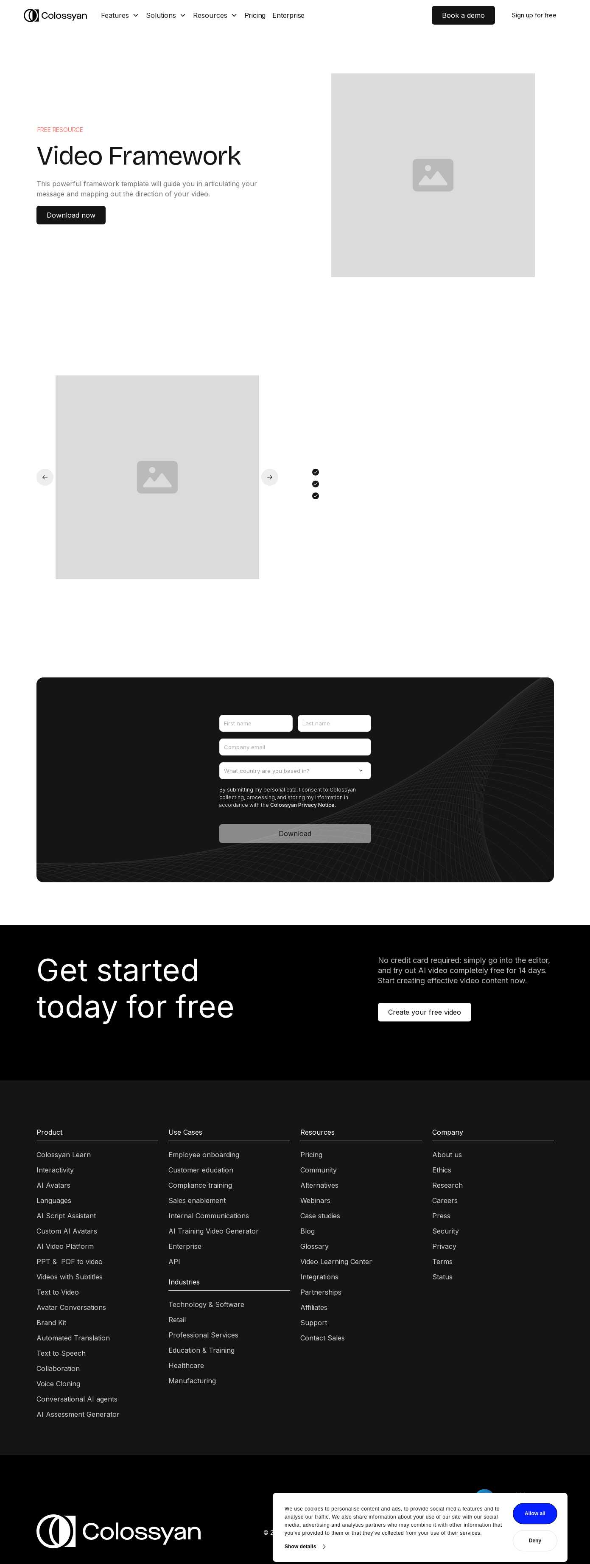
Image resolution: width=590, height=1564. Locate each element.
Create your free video (424, 1012)
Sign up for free (534, 15)
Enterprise (288, 15)
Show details (175, 1517)
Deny (410, 1512)
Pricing (255, 15)
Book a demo (463, 15)
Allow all (410, 1485)
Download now (71, 215)
